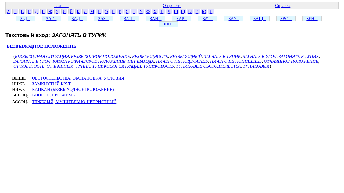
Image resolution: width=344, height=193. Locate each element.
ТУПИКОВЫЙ (256, 66)
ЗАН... (155, 18)
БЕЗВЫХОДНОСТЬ (150, 56)
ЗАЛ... (129, 18)
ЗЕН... (311, 18)
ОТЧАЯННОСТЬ (28, 66)
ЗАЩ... (259, 18)
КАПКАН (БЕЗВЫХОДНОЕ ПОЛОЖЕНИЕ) (73, 89)
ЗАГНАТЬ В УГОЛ (260, 56)
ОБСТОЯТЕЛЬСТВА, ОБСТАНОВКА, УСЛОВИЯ (78, 78)
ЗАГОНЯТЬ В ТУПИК (299, 56)
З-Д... (25, 18)
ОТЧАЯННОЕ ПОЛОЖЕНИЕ (291, 61)
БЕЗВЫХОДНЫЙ (186, 56)
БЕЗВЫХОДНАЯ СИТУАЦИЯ (42, 56)
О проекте (172, 5)
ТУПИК (83, 66)
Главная (61, 5)
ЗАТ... (208, 18)
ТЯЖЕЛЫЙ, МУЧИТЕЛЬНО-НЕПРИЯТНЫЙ (74, 101)
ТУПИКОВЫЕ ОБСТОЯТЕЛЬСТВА (208, 66)
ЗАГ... (51, 18)
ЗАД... (77, 18)
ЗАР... (182, 18)
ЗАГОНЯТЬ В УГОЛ (32, 61)
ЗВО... (286, 18)
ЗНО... (168, 24)
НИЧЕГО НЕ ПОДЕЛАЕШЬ (182, 61)
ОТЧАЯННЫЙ (59, 66)
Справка (283, 5)
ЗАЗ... (103, 18)
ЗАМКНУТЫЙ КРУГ (51, 83)
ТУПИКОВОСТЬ (158, 66)
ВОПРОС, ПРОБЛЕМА (53, 95)
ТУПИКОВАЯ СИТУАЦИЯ (116, 66)
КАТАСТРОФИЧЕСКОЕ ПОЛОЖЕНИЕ (89, 61)
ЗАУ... (234, 18)
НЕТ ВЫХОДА (141, 61)
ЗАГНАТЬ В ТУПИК (222, 56)
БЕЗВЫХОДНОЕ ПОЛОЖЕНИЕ (41, 46)
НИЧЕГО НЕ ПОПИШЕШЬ (236, 61)
